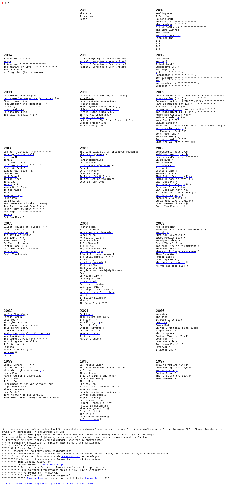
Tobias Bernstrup (51, 464)
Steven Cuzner (70, 456)
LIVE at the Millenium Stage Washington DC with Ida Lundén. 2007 (47, 483)
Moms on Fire (35, 478)
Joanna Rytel (93, 478)
